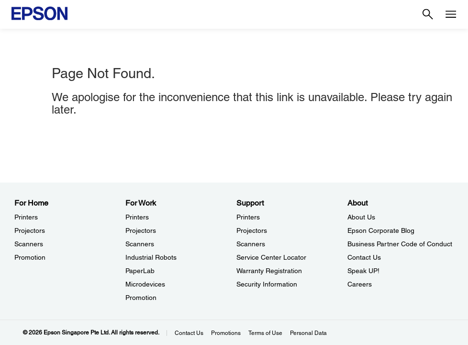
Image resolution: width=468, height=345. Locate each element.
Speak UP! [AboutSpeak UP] (363, 271)
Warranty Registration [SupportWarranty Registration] (269, 271)
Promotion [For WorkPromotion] (140, 297)
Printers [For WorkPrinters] (137, 217)
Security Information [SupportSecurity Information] (266, 284)
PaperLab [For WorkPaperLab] (140, 271)
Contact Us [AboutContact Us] (364, 257)
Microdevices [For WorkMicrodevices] (145, 284)
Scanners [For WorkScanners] (139, 244)
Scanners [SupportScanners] (250, 244)
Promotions (226, 333)
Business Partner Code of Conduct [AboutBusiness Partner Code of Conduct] (399, 244)
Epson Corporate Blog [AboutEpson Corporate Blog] (380, 230)
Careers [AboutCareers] (359, 284)
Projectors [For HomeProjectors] (29, 230)
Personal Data (308, 333)
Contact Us (189, 333)
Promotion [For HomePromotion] (29, 257)
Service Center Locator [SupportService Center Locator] (271, 257)
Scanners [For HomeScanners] (28, 244)
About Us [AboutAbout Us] (361, 217)
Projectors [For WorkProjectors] (140, 230)
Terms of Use (265, 333)
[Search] (427, 14)
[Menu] (450, 14)
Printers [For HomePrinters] (26, 217)
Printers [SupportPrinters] (248, 217)
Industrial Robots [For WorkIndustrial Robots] (151, 257)
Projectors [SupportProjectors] (251, 230)
